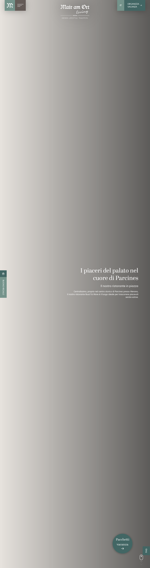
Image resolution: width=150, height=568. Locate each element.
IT (121, 5)
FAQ (146, 551)
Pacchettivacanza (122, 543)
